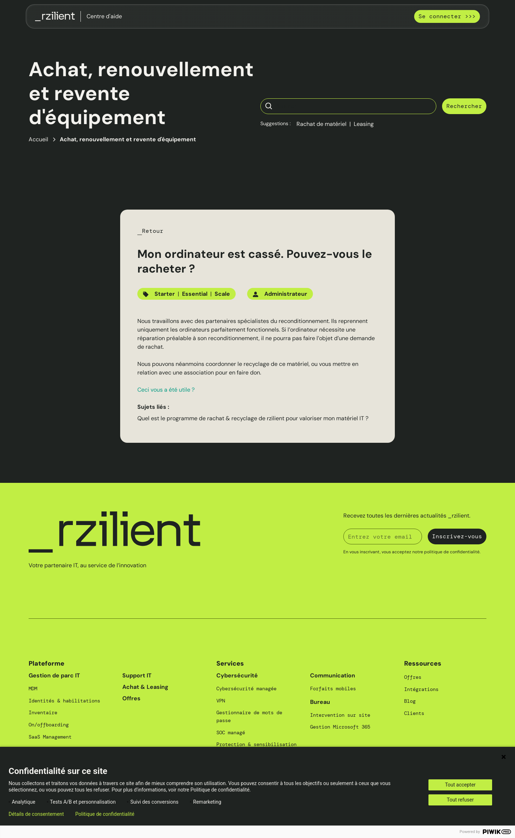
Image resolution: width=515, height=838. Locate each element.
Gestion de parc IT (54, 675)
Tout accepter (460, 785)
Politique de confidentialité (104, 814)
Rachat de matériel (321, 124)
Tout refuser (460, 800)
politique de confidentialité (452, 552)
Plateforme (46, 663)
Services (230, 663)
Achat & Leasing (145, 687)
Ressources (422, 663)
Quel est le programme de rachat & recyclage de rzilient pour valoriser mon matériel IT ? (252, 418)
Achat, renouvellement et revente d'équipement (128, 139)
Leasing (364, 124)
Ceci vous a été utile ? (166, 389)
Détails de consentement (36, 814)
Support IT (137, 675)
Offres (131, 698)
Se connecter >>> (447, 16)
